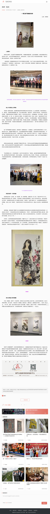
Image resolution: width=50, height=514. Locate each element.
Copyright (18, 511)
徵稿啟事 (25, 509)
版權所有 (14, 511)
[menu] (46, 2)
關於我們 (14, 509)
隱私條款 (30, 509)
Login (6, 502)
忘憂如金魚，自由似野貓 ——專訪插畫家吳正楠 (37, 435)
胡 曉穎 (3, 10)
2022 (24, 511)
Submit (45, 502)
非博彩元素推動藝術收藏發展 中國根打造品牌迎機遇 (37, 483)
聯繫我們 (20, 509)
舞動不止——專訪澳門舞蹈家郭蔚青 (34, 458)
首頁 (10, 509)
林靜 (5, 395)
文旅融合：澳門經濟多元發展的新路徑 (11, 483)
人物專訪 (18, 10)
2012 (22, 511)
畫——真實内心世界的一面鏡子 (10, 458)
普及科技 (34, 511)
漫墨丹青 (22, 10)
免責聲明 (35, 509)
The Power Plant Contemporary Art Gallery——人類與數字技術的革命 (12, 435)
